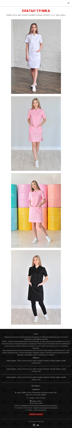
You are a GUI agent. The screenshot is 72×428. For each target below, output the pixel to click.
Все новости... (36, 385)
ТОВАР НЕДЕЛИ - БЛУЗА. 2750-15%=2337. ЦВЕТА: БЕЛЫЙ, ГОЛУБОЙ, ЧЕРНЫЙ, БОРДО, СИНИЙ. (36, 360)
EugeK (42, 421)
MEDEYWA (8, 3)
